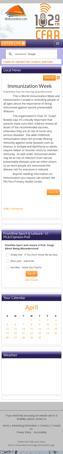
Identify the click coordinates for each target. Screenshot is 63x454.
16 (39, 328)
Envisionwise (21, 445)
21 (23, 333)
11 (55, 324)
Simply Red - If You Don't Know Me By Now (32, 255)
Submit (31, 273)
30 (39, 337)
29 (31, 337)
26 (7, 337)
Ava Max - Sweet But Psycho (23, 267)
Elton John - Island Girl (20, 261)
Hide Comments (13, 208)
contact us (40, 418)
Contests (44, 425)
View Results (31, 279)
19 (7, 333)
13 (15, 328)
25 (55, 333)
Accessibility (40, 432)
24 (47, 333)
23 (39, 333)
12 (7, 328)
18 (55, 328)
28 (23, 337)
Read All (49, 77)
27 (15, 337)
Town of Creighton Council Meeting (28, 62)
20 (15, 333)
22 (31, 333)
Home (6, 425)
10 (47, 324)
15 (31, 328)
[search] (31, 54)
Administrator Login (46, 445)
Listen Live (13, 43)
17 (47, 328)
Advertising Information (24, 425)
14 (23, 328)
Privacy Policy (24, 432)
